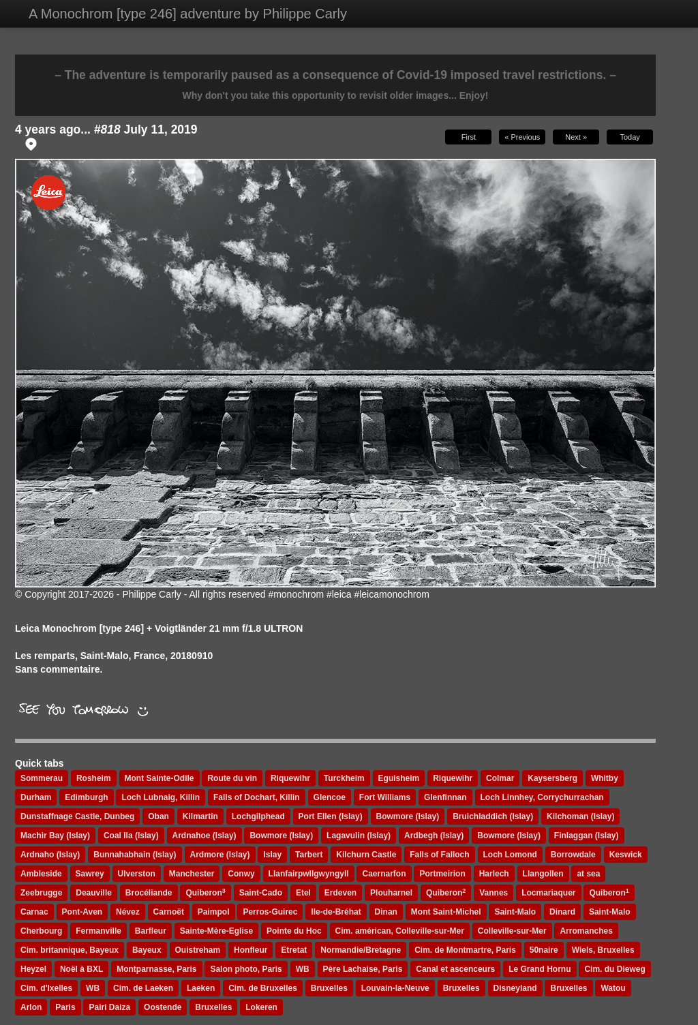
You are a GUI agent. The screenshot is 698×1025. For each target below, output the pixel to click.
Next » (576, 137)
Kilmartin (200, 816)
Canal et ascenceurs (455, 969)
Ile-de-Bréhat (336, 912)
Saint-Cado (260, 893)
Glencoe (330, 797)
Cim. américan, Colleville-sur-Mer (399, 931)
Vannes (493, 893)
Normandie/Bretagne (360, 950)
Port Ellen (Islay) (331, 816)
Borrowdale (573, 854)
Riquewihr (290, 778)
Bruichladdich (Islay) (493, 816)
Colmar (500, 778)
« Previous (522, 137)
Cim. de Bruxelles (262, 988)
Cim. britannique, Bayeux (69, 950)
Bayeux (147, 950)
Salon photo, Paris (246, 969)
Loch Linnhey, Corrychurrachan (542, 797)
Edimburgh (86, 797)
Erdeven (340, 893)
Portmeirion (442, 873)
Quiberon (205, 892)
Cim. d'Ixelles (46, 988)
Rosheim (93, 778)
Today (629, 137)
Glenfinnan (445, 797)
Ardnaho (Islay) (50, 854)
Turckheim (344, 778)
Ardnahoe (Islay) (204, 835)
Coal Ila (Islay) (131, 835)
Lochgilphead (258, 816)
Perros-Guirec (270, 912)
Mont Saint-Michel (446, 912)
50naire (544, 950)
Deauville (94, 893)
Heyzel (33, 969)
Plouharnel (391, 893)
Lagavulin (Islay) (359, 835)
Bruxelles (329, 988)
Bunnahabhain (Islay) (134, 854)
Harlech (494, 873)
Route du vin (232, 778)
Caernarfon (384, 873)
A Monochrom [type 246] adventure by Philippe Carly (188, 13)
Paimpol (214, 912)
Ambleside (41, 873)
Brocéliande (148, 893)
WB (302, 969)
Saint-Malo (515, 912)
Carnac (34, 912)
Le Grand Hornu (540, 969)
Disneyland (515, 988)
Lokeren (261, 1007)
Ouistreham (198, 950)
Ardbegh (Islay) (434, 835)
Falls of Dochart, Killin (256, 797)
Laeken (201, 988)
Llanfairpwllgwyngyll (309, 873)
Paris (65, 1007)
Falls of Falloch (439, 854)
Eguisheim (399, 778)
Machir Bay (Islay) (55, 835)
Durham (35, 797)
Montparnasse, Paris (156, 969)
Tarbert (308, 854)
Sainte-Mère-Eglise (216, 931)
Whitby (604, 778)
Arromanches (586, 931)
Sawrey (90, 873)
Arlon (31, 1007)
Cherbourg (41, 931)
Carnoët (168, 912)
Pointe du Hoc (294, 931)
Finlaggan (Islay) (586, 835)
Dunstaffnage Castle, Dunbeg (77, 816)
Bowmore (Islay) (408, 816)
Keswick (625, 854)
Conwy (241, 873)
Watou (613, 988)
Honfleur (250, 950)
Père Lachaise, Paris (363, 969)
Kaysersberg (552, 778)
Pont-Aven (82, 912)
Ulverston (136, 873)
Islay (272, 854)
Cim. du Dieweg (614, 969)
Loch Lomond (510, 854)
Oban (158, 816)
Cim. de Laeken (143, 988)
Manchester (192, 873)
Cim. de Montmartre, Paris (465, 950)
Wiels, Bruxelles (603, 950)
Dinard (562, 912)
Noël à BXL (81, 969)
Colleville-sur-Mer (512, 931)
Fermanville (98, 931)
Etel (303, 893)
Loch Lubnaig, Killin (160, 797)
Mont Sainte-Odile (159, 778)
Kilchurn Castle (366, 854)
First (468, 137)
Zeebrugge (41, 893)
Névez (128, 912)
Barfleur (150, 931)
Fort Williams (384, 797)
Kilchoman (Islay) (580, 816)
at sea (588, 873)
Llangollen (543, 873)
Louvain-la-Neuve (395, 988)
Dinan (386, 912)
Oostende (162, 1007)
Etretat (294, 950)
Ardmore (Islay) (220, 854)
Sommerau (41, 778)
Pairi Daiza (109, 1007)
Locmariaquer (548, 893)
